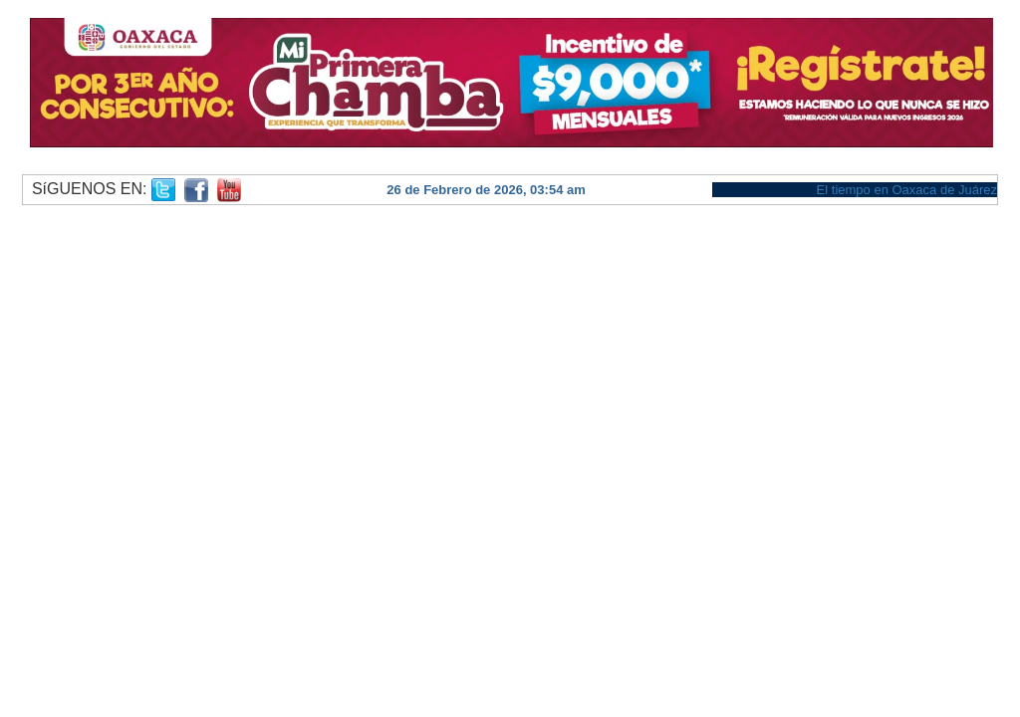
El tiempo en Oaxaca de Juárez (907, 189)
